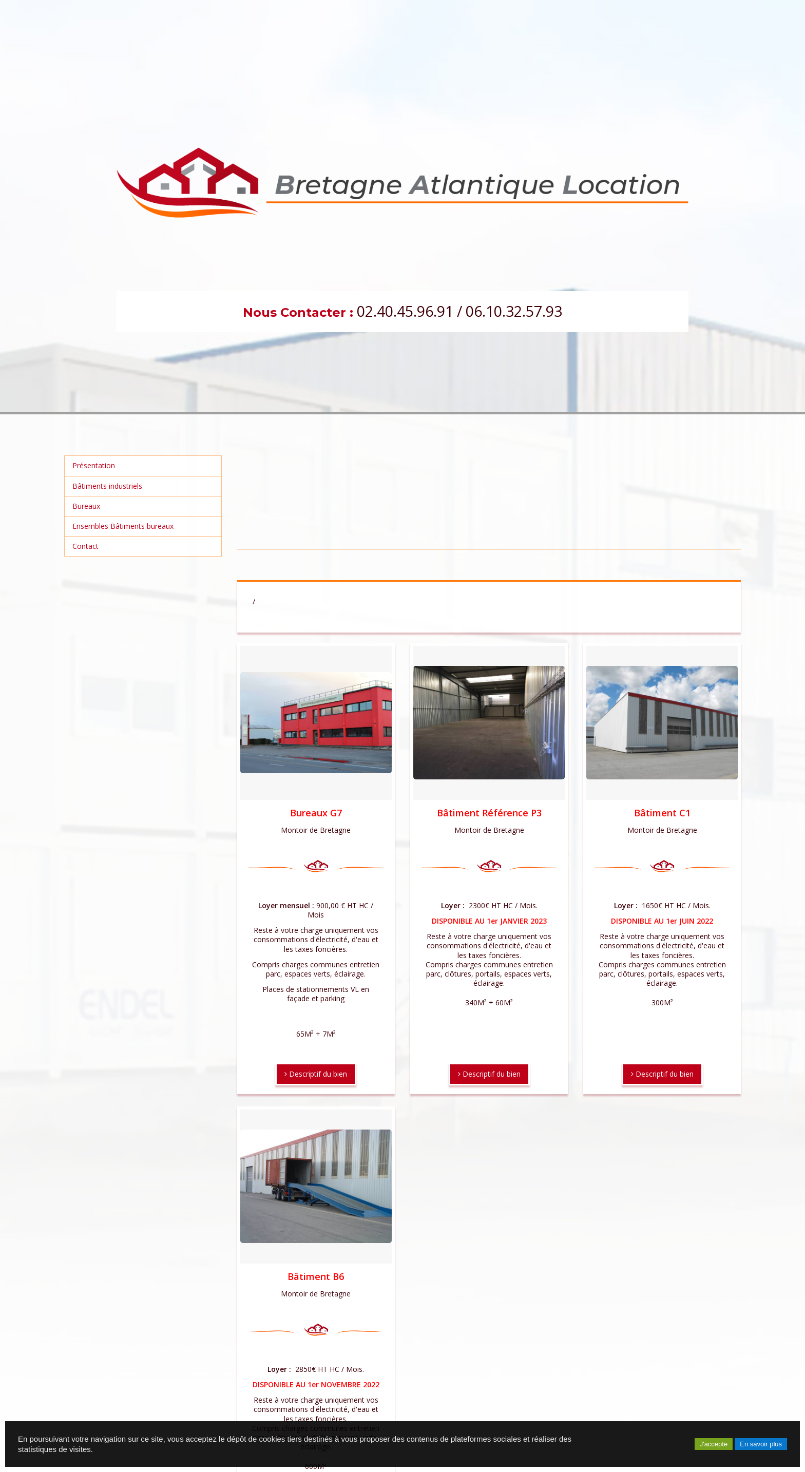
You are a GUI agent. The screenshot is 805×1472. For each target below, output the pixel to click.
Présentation (93, 465)
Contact (85, 546)
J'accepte (714, 1444)
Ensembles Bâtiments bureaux (123, 526)
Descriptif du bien (315, 1074)
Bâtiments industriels (107, 486)
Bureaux (86, 506)
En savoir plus (761, 1444)
